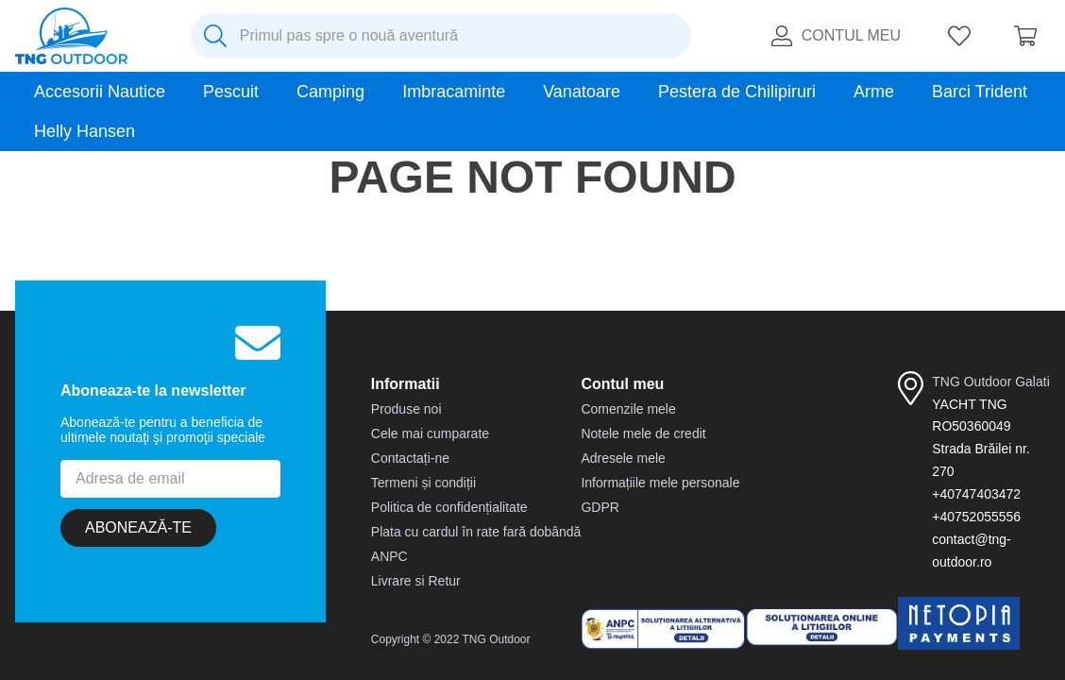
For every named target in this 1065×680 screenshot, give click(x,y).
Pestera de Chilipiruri (737, 91)
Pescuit (231, 91)
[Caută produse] (215, 36)
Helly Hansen (84, 131)
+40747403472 (976, 494)
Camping (330, 91)
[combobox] (441, 36)
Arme (874, 91)
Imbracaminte (453, 91)
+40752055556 (976, 516)
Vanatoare (581, 91)
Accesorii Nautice (99, 91)
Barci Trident (979, 91)
